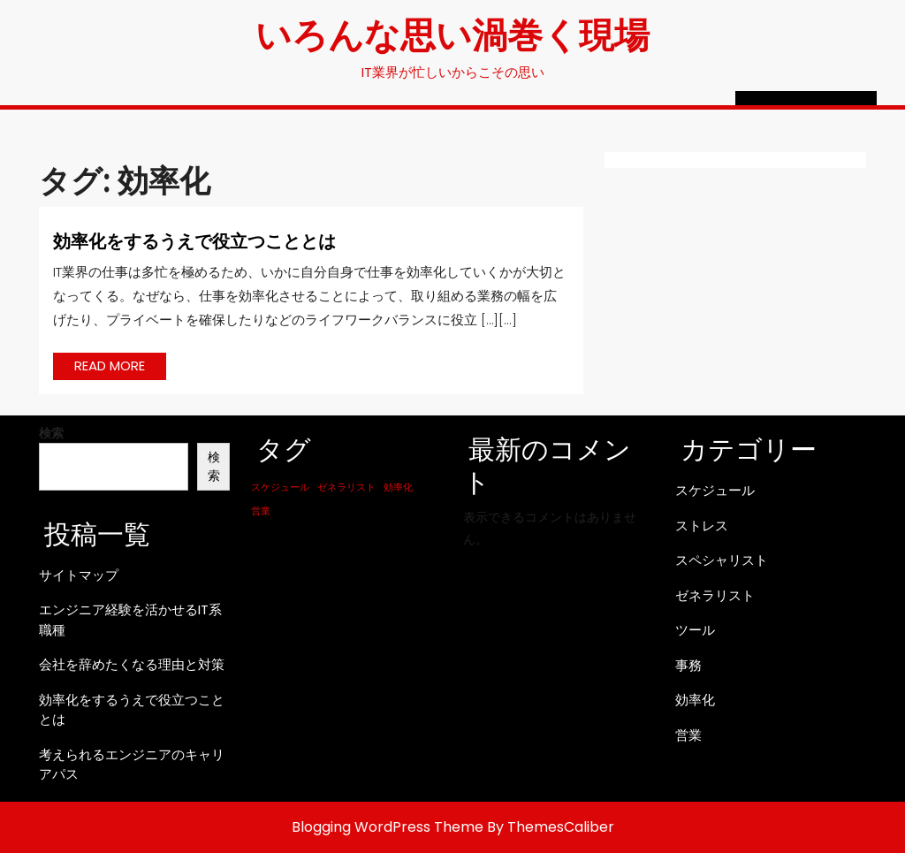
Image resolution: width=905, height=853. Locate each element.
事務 (688, 665)
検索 (51, 433)
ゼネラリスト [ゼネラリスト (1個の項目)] (346, 487)
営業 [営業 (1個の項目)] (260, 511)
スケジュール (715, 490)
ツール (695, 630)
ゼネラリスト (715, 595)
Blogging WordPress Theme (387, 827)
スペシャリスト (721, 560)
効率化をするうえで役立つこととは (194, 240)
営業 (688, 735)
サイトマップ (78, 575)
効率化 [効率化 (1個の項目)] (398, 487)
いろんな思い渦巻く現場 (452, 33)
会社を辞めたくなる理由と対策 (131, 664)
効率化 (695, 699)
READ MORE (120, 367)
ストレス (701, 525)
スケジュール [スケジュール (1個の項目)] (280, 487)
